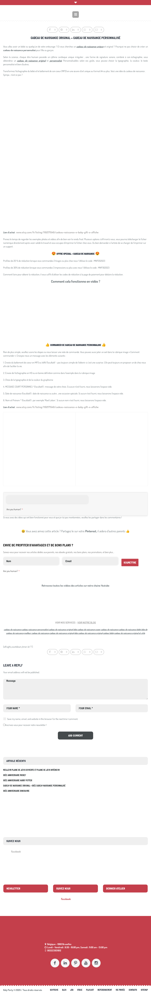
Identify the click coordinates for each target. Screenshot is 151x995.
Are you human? (15, 509)
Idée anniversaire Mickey (14, 775)
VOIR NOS (60, 622)
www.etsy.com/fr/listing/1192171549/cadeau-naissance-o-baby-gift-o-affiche (57, 232)
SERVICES (70, 622)
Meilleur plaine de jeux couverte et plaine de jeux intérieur (31, 770)
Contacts (133, 990)
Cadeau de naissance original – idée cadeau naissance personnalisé (34, 785)
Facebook (16, 851)
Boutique (54, 990)
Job (71, 990)
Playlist (90, 990)
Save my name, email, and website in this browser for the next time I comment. (42, 718)
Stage (79, 990)
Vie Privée (120, 990)
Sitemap (144, 990)
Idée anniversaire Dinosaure (16, 791)
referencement (105, 990)
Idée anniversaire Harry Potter (17, 780)
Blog (64, 990)
